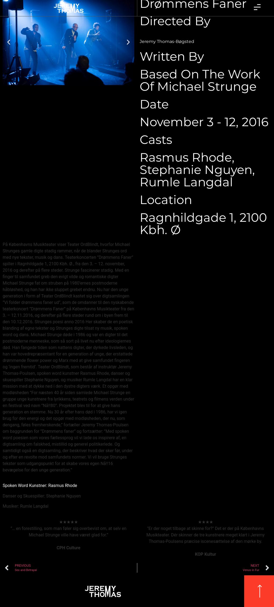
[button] (8, 42)
